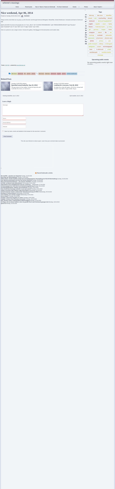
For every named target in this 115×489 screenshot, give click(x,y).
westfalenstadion (106, 52)
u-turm (109, 49)
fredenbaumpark (100, 26)
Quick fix (3, 203)
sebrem (24, 83)
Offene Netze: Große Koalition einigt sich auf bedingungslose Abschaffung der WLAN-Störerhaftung (29, 178)
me (111, 32)
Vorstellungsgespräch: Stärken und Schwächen (14, 187)
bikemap (91, 15)
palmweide (109, 35)
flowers (91, 26)
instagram (92, 32)
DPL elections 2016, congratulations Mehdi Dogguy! (15, 200)
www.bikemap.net (21, 65)
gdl (90, 29)
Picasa (37, 30)
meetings (91, 35)
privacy (101, 41)
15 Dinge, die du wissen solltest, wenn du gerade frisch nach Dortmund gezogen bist (25, 202)
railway (101, 43)
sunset (99, 46)
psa (109, 41)
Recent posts (28, 7)
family (110, 24)
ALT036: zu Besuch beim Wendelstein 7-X (12, 183)
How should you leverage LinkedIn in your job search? (16, 189)
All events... (90, 64)
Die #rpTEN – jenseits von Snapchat (11, 176)
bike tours (100, 15)
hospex (103, 29)
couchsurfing (102, 18)
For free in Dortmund (62, 7)
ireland (100, 32)
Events (74, 7)
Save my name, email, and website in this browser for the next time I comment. (25, 131)
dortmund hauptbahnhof (104, 21)
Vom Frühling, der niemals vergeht (10, 194)
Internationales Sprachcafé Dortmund (8, 405)
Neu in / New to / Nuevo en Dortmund (45, 7)
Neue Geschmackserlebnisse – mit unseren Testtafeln (16, 181)
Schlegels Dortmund (9, 421)
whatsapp (100, 55)
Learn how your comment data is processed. (53, 141)
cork (95, 18)
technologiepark (107, 46)
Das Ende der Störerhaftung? (9, 177)
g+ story (109, 26)
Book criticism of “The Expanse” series (7, 355)
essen (104, 24)
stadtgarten (91, 46)
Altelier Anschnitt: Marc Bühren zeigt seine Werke (15, 190)
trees (90, 49)
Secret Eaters (4, 196)
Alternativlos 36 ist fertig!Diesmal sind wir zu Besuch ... (16, 184)
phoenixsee (99, 38)
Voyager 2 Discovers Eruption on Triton (12, 197)
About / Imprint (97, 7)
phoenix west (108, 38)
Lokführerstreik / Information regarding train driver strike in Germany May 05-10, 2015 (9, 384)
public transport (92, 43)
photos (92, 41)
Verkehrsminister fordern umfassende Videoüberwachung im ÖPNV (20, 191)
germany (95, 29)
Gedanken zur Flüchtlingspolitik (6, 360)
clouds (90, 18)
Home (17, 7)
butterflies (109, 15)
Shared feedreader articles (45, 173)
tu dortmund (99, 49)
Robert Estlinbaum (11, 394)
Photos (86, 7)
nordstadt (100, 35)
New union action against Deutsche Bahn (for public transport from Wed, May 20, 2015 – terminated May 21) (9, 368)
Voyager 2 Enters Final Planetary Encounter (13, 199)
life (106, 32)
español (97, 24)
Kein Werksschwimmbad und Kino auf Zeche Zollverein (16, 180)
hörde (110, 29)
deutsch (110, 18)
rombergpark (108, 43)
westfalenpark (93, 52)
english (91, 24)
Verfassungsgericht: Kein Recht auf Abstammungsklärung (17, 186)
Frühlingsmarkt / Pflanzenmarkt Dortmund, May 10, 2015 (8, 376)
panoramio (91, 38)
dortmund (91, 21)
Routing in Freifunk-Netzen (8, 193)
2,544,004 (7, 65)
